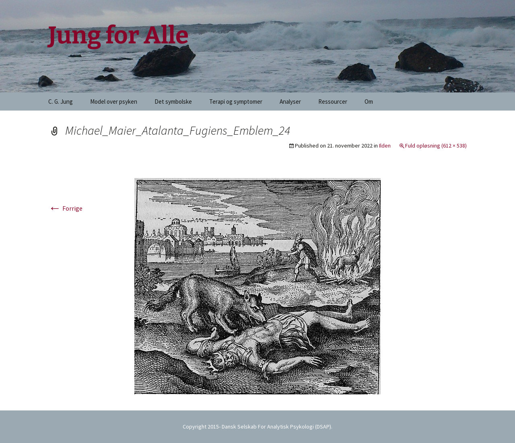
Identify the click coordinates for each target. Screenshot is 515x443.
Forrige (65, 208)
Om (369, 101)
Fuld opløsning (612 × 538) (436, 145)
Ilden (385, 145)
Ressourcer (332, 101)
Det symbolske (173, 101)
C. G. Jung (60, 101)
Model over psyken (113, 101)
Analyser (290, 101)
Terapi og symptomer (235, 101)
